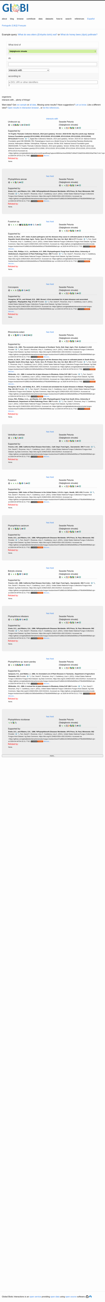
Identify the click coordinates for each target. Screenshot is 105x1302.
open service (35, 1297)
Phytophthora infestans (18, 616)
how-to (59, 19)
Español (91, 19)
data (40, 19)
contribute (31, 19)
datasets (49, 19)
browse (20, 19)
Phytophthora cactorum (18, 526)
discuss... (47, 155)
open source (71, 1297)
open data (54, 1297)
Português (6, 26)
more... (52, 756)
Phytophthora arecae (17, 179)
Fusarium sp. (14, 221)
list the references (51, 108)
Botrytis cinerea (15, 571)
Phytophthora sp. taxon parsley (22, 662)
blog (12, 19)
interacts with (52, 119)
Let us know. (81, 105)
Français (22, 26)
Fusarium (12, 480)
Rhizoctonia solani (16, 332)
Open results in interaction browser (23, 108)
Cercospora (13, 287)
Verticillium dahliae (16, 435)
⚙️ (26, 139)
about (4, 19)
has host (50, 176)
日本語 (15, 26)
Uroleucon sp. (14, 122)
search (68, 19)
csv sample (22, 105)
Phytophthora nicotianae (19, 720)
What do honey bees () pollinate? (79, 34)
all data (33, 105)
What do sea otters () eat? (37, 34)
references (79, 19)
